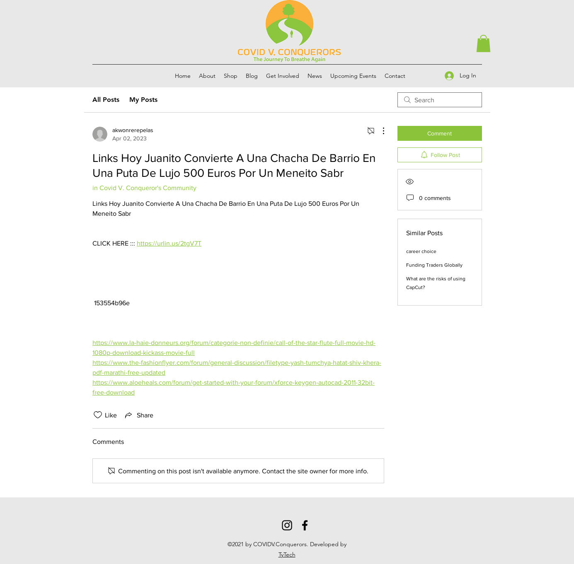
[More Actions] (379, 131)
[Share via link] (138, 415)
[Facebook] (305, 525)
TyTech (287, 554)
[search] (439, 99)
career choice (421, 251)
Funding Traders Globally (434, 265)
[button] (483, 43)
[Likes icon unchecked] (97, 415)
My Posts (143, 100)
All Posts (105, 100)
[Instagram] (287, 525)
